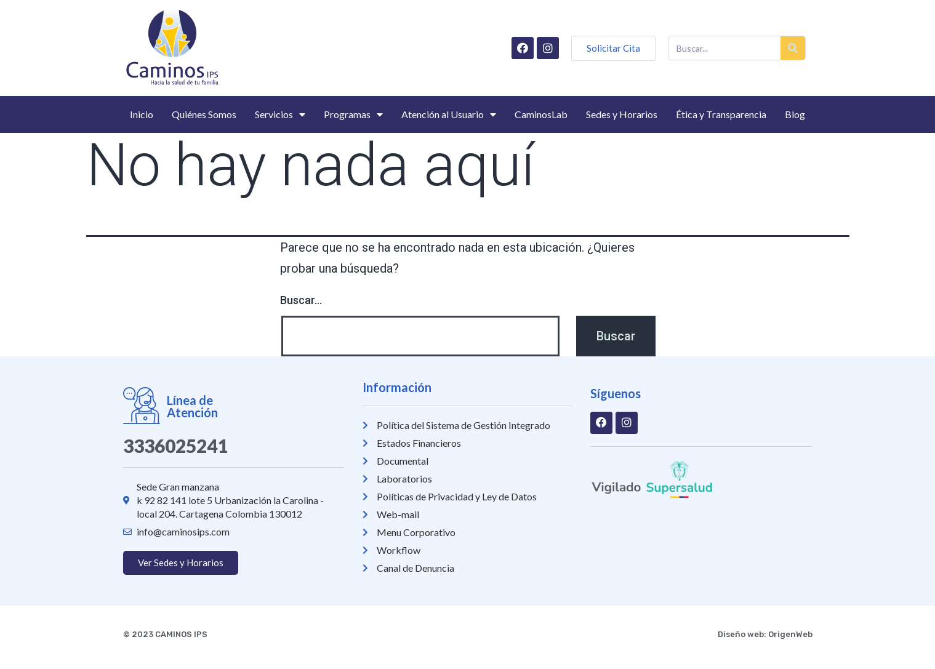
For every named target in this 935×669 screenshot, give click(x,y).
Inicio (141, 114)
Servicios (280, 114)
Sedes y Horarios (621, 114)
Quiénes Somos (204, 114)
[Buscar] (793, 48)
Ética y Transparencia (721, 114)
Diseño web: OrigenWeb (765, 634)
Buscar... (301, 300)
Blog (795, 114)
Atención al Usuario (448, 114)
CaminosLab (541, 114)
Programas (353, 114)
